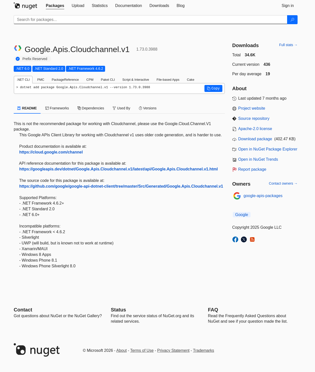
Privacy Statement (173, 350)
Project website (251, 108)
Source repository (253, 118)
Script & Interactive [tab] (135, 79)
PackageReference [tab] (65, 79)
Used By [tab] (121, 108)
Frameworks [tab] (57, 108)
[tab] (55, 5)
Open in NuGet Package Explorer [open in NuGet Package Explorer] (267, 149)
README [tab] (27, 108)
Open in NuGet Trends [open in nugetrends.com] (258, 159)
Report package (252, 169)
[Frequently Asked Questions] (213, 309)
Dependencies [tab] (90, 108)
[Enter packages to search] (150, 19)
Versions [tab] (148, 108)
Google (241, 215)
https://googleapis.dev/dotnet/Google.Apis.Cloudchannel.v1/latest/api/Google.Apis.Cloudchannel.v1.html (118, 169)
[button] (213, 88)
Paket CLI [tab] (108, 79)
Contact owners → (283, 183)
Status (118, 309)
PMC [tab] (40, 79)
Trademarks (203, 350)
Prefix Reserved (34, 59)
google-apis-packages (263, 196)
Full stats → (288, 45)
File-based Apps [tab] (168, 79)
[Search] (292, 19)
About (121, 350)
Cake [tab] (190, 79)
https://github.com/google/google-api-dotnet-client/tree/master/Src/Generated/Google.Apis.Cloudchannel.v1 (121, 186)
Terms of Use (142, 350)
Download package (255, 139)
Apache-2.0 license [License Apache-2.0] (255, 129)
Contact (23, 309)
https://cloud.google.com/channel (51, 152)
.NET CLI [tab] (23, 79)
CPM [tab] (89, 79)
